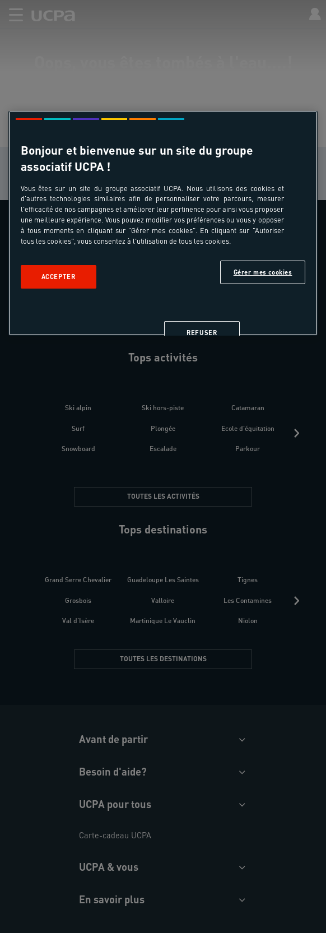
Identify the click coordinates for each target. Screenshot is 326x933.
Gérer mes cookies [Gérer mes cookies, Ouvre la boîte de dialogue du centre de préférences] (263, 272)
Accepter (58, 276)
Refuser (202, 332)
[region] (163, 223)
